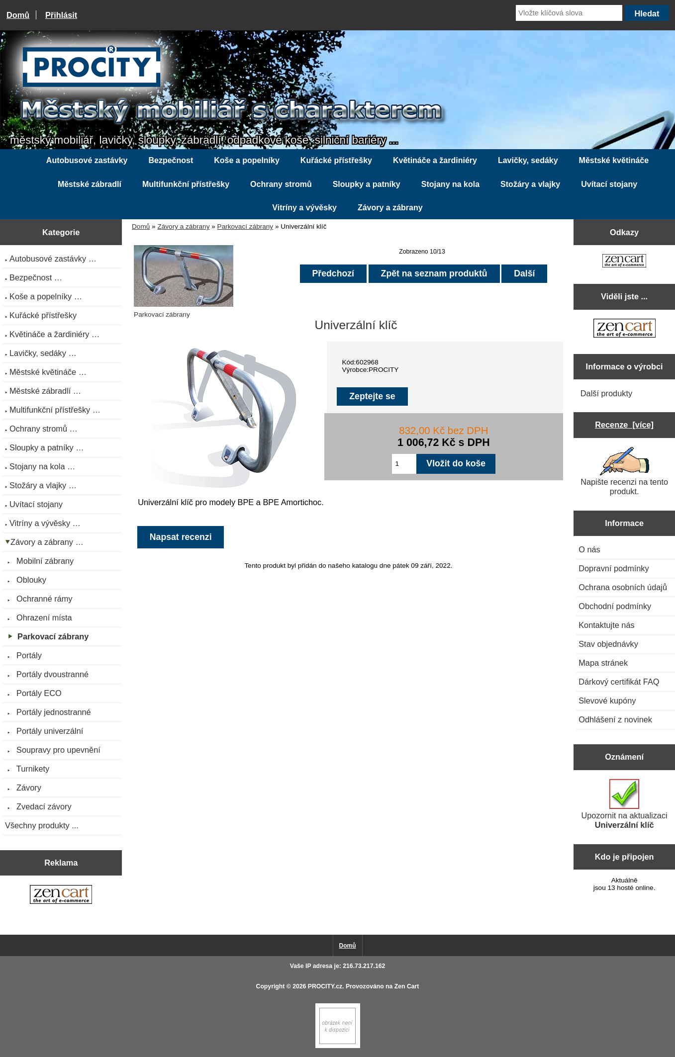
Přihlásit (61, 14)
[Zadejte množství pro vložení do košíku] (404, 464)
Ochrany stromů (281, 184)
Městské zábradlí (89, 184)
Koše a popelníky (247, 160)
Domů (17, 14)
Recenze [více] (624, 424)
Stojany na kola (450, 184)
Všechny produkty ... (42, 825)
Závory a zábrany (183, 226)
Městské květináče (614, 160)
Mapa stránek (603, 662)
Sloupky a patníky (366, 184)
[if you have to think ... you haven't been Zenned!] (337, 1046)
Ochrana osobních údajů (623, 587)
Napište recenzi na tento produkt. (624, 471)
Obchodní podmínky (615, 606)
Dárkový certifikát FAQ (619, 681)
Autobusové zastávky (87, 160)
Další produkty (606, 393)
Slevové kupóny (607, 700)
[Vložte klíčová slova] (569, 13)
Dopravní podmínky (614, 568)
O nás (589, 549)
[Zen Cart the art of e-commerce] (61, 895)
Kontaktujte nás (606, 624)
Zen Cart (406, 986)
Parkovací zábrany (245, 226)
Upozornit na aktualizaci (624, 804)
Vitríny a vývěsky (304, 207)
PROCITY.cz (325, 986)
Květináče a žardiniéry (435, 160)
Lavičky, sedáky (528, 160)
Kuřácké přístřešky (336, 160)
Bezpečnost (170, 160)
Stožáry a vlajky (530, 184)
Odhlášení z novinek (615, 719)
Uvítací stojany (609, 184)
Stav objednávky (608, 643)
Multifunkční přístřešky (185, 184)
